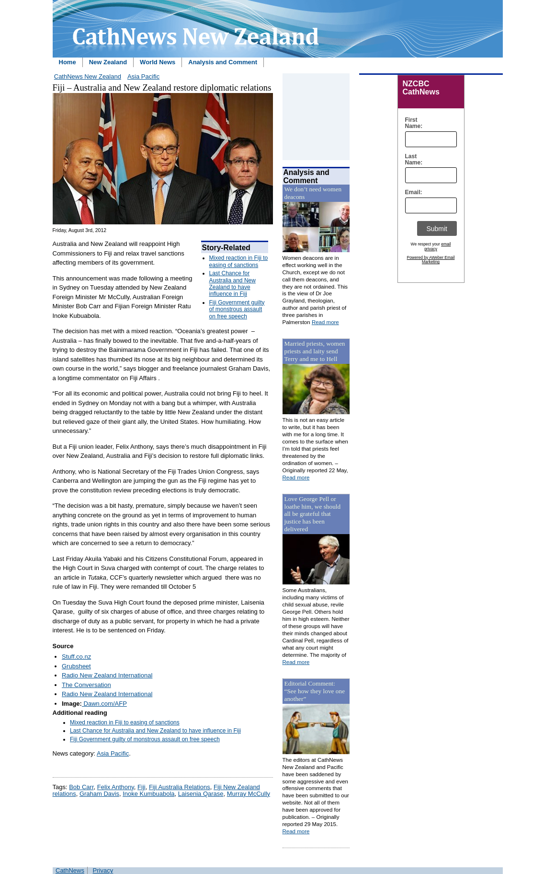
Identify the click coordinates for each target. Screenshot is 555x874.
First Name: (411, 123)
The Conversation (86, 684)
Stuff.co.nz (76, 656)
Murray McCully (248, 793)
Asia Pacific (143, 76)
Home (67, 62)
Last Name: (411, 159)
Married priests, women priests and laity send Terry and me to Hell (314, 351)
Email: (411, 192)
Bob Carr (81, 787)
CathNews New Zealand (87, 76)
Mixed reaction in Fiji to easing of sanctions (238, 261)
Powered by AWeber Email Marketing (431, 260)
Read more (325, 322)
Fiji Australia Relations (179, 787)
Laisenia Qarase (201, 793)
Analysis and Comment (222, 62)
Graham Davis (99, 793)
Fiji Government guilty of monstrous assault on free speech (237, 309)
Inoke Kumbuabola (148, 793)
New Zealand (108, 62)
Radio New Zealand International (107, 675)
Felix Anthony (115, 787)
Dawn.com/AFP (104, 703)
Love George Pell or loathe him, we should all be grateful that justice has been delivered (312, 514)
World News (157, 62)
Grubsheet (76, 666)
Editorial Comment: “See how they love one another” (314, 691)
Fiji (141, 787)
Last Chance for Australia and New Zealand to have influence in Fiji (232, 283)
